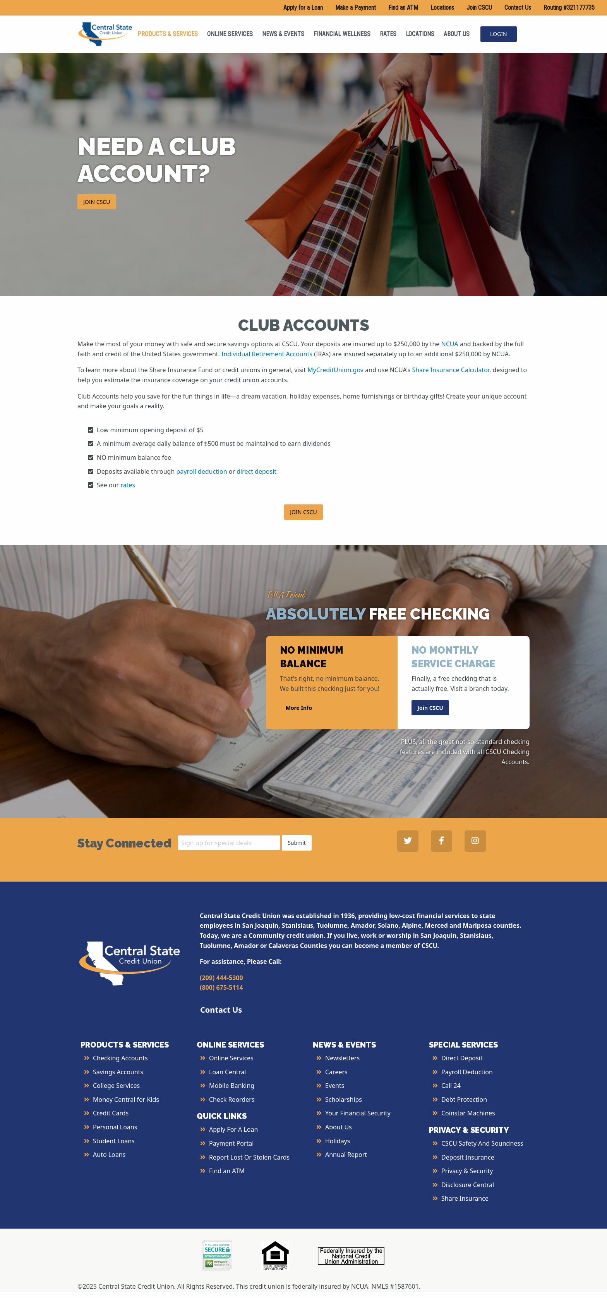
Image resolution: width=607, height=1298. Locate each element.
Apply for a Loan (303, 7)
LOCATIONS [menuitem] (420, 34)
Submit (297, 842)
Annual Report (346, 1154)
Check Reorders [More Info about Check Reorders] (232, 1099)
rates (127, 485)
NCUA (449, 344)
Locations (442, 7)
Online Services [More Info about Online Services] (231, 1058)
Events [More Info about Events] (334, 1085)
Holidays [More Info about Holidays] (337, 1141)
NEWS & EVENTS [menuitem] (283, 34)
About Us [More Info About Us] (338, 1127)
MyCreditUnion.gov (335, 370)
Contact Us (517, 7)
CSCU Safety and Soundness (482, 1143)
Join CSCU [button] (430, 707)
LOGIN (498, 34)
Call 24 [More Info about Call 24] (451, 1085)
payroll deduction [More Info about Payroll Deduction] (202, 471)
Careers (336, 1072)
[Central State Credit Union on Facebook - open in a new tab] (441, 841)
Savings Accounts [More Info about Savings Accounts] (118, 1072)
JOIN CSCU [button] (96, 201)
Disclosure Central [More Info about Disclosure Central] (467, 1185)
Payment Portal (231, 1143)
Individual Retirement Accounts (266, 354)
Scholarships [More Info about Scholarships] (343, 1099)
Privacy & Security (467, 1171)
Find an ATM (403, 7)
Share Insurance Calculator (450, 370)
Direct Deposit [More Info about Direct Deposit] (462, 1058)
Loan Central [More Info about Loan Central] (227, 1072)
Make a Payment (355, 7)
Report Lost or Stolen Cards (249, 1157)
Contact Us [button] (221, 1010)
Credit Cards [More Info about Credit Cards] (111, 1113)
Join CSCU (479, 7)
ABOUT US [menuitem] (457, 34)
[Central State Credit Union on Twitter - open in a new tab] (407, 841)
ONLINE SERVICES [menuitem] (230, 34)
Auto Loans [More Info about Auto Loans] (109, 1154)
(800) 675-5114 (221, 987)
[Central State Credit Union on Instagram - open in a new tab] (475, 841)
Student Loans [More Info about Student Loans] (114, 1141)
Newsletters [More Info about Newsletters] (342, 1058)
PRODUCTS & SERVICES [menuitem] (167, 34)
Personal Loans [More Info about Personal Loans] (115, 1127)
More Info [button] (299, 707)
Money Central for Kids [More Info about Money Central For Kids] (126, 1099)
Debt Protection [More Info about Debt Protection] (464, 1099)
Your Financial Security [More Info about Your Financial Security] (358, 1113)
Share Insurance (465, 1198)
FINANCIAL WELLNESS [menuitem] (342, 34)
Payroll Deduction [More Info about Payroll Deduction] (467, 1072)
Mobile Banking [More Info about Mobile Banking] (231, 1085)
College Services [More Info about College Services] (116, 1085)
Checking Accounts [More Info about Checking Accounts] (120, 1058)
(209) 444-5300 (221, 978)
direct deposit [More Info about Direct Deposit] (256, 471)
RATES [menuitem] (388, 34)
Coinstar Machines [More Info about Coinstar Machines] (468, 1113)
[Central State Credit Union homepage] (105, 33)
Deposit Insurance (467, 1157)
